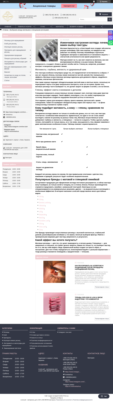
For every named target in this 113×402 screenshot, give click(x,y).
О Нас (33, 332)
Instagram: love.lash (65, 332)
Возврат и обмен (76, 26)
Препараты (7, 338)
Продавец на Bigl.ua (56, 398)
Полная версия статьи (102, 287)
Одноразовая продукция (13, 55)
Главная (8, 26)
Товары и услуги (24, 26)
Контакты (60, 26)
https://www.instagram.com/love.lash (17, 112)
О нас (42, 26)
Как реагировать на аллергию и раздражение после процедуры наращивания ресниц (89, 267)
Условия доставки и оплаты (40, 335)
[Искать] (109, 19)
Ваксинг (7, 72)
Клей (5, 335)
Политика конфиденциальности (41, 340)
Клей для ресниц (10, 44)
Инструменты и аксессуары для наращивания (13, 344)
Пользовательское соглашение (41, 343)
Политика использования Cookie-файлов (41, 347)
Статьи (5, 30)
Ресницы (6, 332)
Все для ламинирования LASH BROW (15, 68)
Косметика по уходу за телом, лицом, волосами (15, 76)
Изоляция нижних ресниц (13, 47)
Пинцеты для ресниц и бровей (15, 58)
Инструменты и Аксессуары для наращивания (15, 63)
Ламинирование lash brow (12, 348)
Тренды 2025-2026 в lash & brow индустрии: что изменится (89, 298)
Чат (104, 396)
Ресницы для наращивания (14, 40)
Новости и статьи (36, 338)
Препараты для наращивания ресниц (15, 51)
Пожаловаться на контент (64, 400)
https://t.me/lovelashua (11, 131)
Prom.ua (65, 396)
